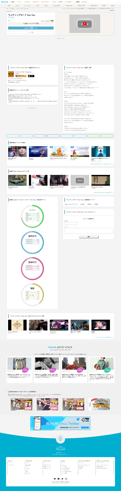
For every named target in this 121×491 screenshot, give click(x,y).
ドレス (27, 469)
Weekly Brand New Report (102, 468)
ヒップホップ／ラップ (21, 80)
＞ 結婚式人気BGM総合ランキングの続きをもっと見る (101, 163)
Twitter (19, 135)
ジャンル (28, 468)
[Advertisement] (60, 51)
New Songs (81, 466)
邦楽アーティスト (47, 466)
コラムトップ (64, 465)
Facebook (46, 135)
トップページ (11, 465)
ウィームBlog (64, 466)
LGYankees (12, 8)
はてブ (73, 135)
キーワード (28, 473)
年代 (27, 471)
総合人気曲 (28, 465)
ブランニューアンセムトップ (103, 465)
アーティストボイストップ (84, 465)
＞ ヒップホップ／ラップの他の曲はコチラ (103, 337)
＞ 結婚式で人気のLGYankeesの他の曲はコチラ (103, 192)
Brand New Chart (100, 466)
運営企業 (62, 481)
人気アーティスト (47, 465)
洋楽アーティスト (47, 468)
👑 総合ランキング (31, 23)
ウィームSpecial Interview (66, 471)
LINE (100, 135)
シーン (27, 466)
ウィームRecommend (65, 468)
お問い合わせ (67, 481)
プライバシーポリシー (55, 481)
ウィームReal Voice (65, 469)
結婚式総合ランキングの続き (17, 142)
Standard (80, 468)
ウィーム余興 (64, 473)
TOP (7, 8)
